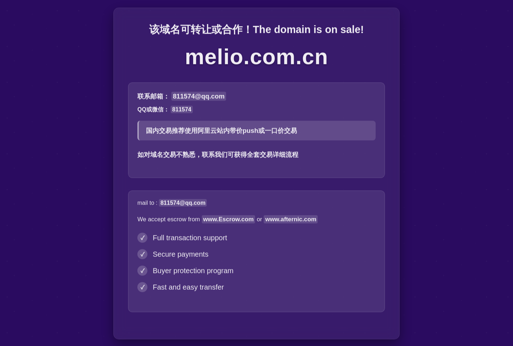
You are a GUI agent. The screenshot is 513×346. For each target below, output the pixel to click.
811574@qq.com (199, 97)
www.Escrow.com (228, 220)
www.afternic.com (290, 220)
